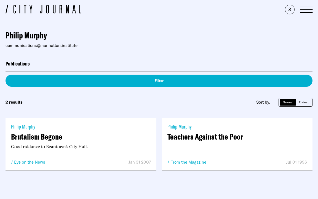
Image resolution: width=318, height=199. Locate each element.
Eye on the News (29, 162)
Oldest (304, 102)
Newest (287, 102)
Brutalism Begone (36, 136)
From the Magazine (188, 162)
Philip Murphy (23, 126)
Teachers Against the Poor (205, 136)
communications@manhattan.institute (42, 45)
